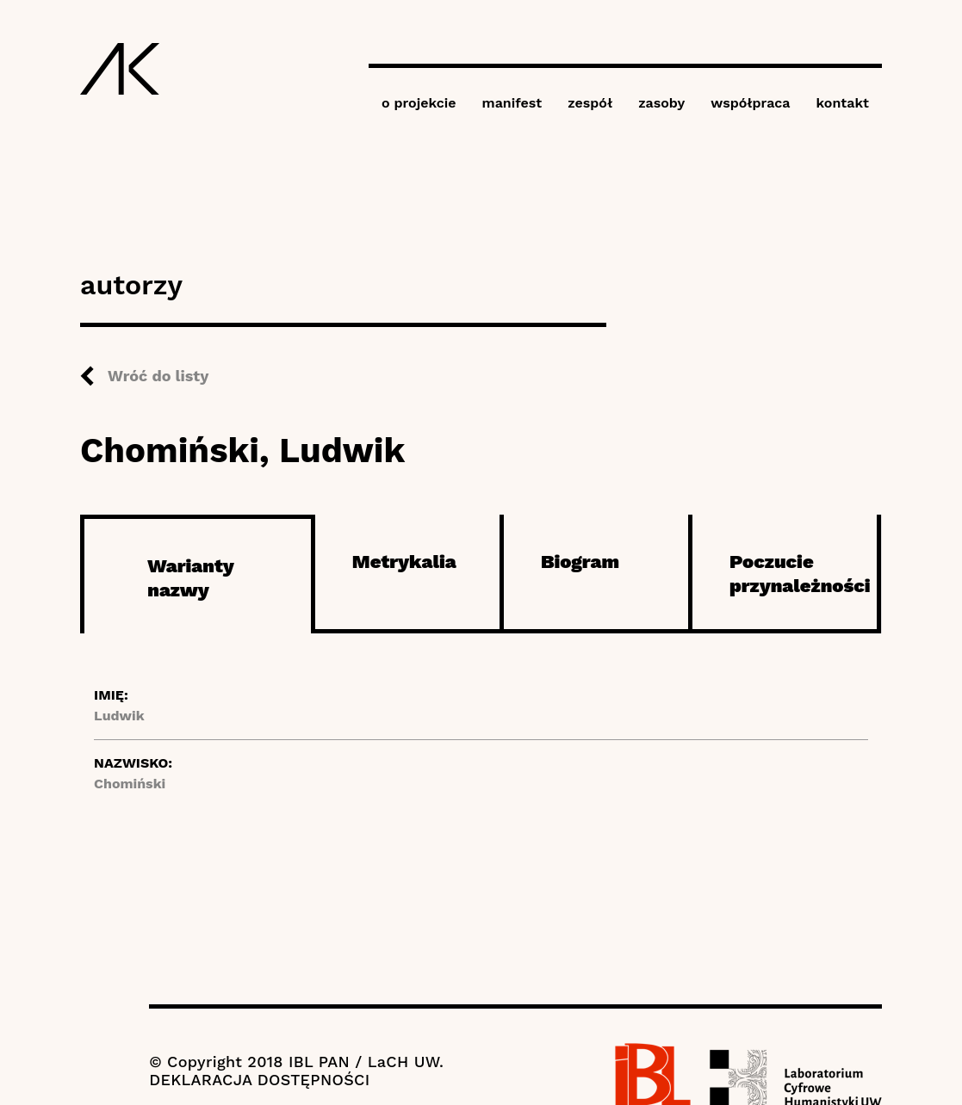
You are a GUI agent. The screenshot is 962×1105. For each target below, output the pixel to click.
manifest (512, 103)
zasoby (661, 103)
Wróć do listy (158, 376)
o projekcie (419, 103)
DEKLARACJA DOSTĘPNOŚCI (259, 1080)
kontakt (842, 103)
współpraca (750, 103)
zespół (590, 103)
